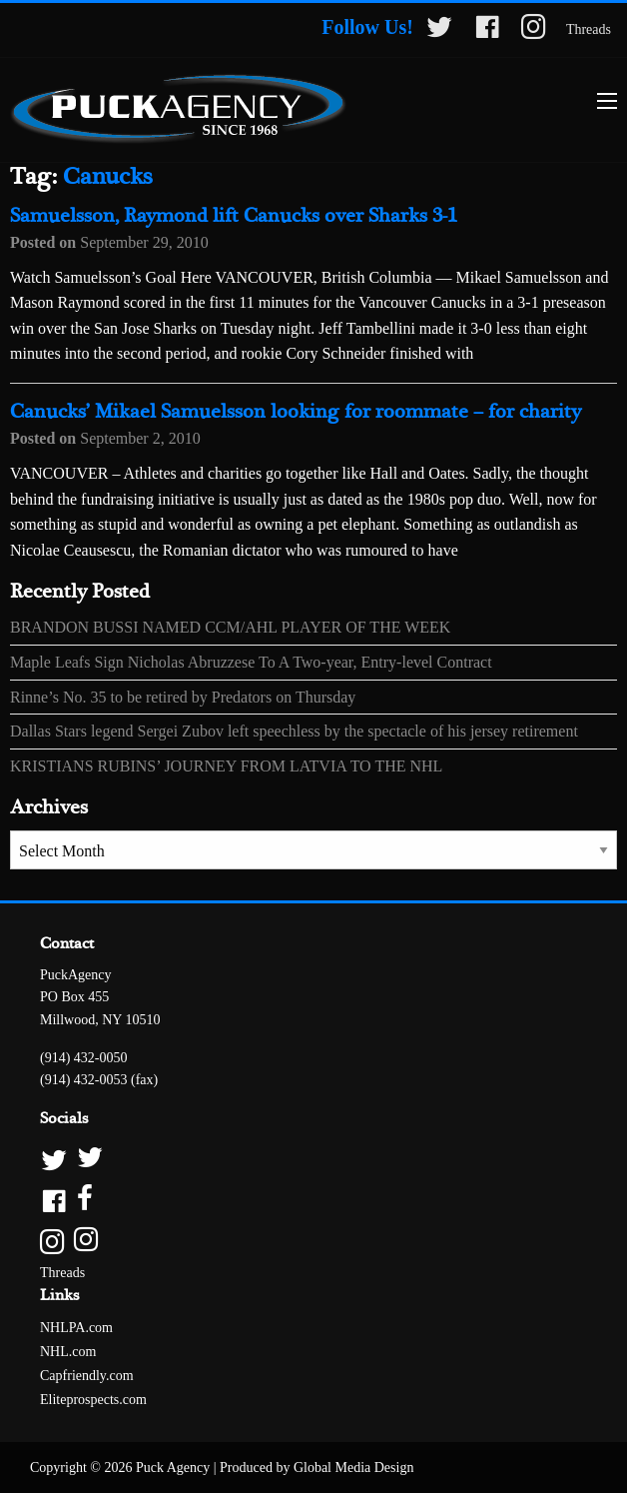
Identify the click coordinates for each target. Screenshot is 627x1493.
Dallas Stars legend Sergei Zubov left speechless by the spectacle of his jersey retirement (294, 731)
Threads (588, 29)
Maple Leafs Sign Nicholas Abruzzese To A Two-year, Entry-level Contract (251, 662)
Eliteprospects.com (93, 1399)
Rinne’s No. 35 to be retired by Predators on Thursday (182, 697)
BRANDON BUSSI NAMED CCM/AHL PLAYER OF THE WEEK (230, 627)
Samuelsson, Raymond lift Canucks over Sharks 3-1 (233, 216)
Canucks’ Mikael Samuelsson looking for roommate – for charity (295, 412)
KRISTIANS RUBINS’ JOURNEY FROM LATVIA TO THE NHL (226, 765)
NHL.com (68, 1351)
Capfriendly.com (87, 1375)
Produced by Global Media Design (316, 1467)
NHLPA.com (76, 1327)
